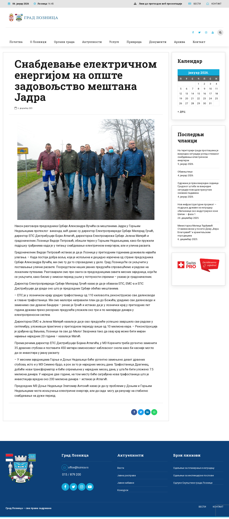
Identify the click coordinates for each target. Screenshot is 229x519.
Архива (179, 42)
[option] (85, 169)
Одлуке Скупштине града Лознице (192, 482)
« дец (181, 111)
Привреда (134, 42)
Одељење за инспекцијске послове (193, 475)
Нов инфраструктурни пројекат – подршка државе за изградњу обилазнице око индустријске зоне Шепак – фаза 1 (198, 209)
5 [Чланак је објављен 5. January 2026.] (180, 88)
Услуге (114, 42)
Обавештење (185, 171)
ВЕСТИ (202, 506)
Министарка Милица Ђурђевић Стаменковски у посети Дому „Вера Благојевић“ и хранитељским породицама (198, 230)
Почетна (16, 42)
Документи (157, 42)
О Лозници (38, 42)
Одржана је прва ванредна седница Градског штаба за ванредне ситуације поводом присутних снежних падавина (198, 188)
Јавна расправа (126, 475)
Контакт (199, 42)
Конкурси (122, 490)
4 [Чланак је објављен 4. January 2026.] (216, 83)
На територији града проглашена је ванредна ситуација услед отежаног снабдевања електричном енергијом (198, 155)
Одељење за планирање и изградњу (193, 468)
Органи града (64, 42)
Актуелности (92, 42)
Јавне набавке (125, 482)
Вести (120, 468)
